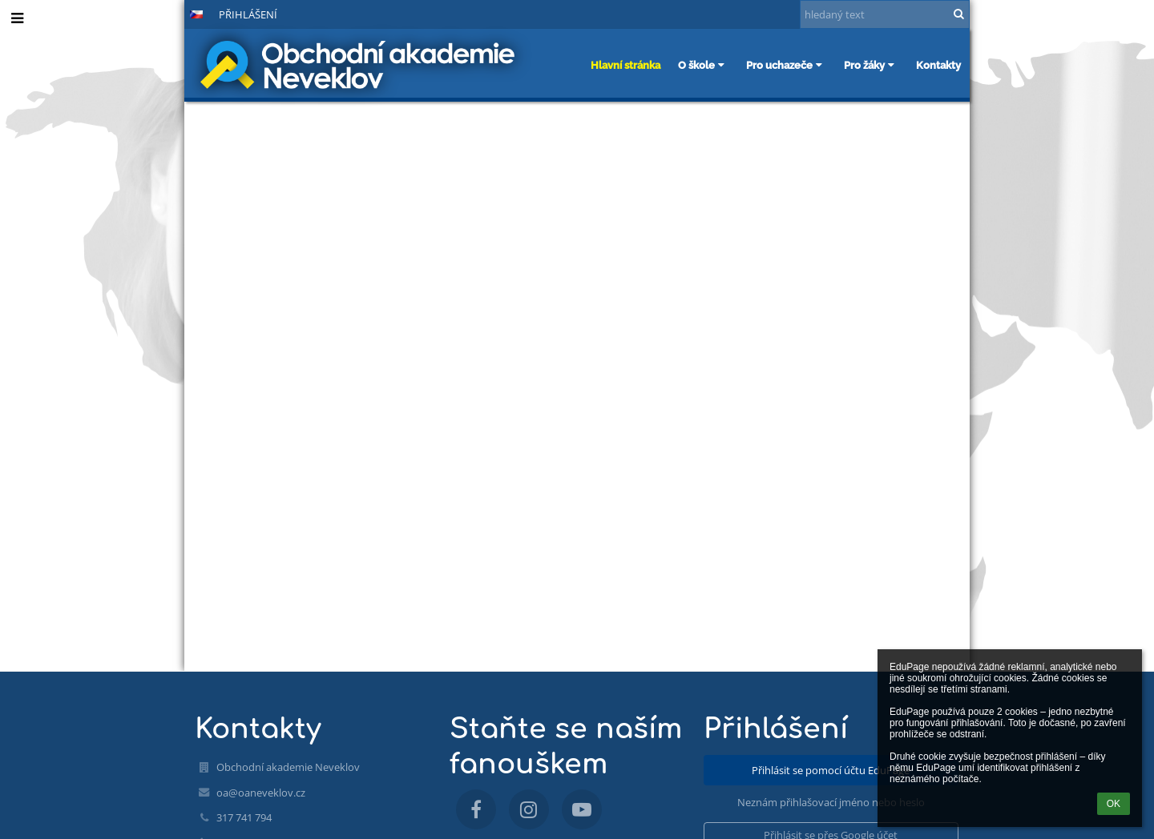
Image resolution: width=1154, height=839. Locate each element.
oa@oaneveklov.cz (260, 792)
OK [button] (1113, 803)
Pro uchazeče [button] (786, 64)
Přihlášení (248, 14)
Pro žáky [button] (871, 64)
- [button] (143, 13)
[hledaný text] (885, 14)
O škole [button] (703, 64)
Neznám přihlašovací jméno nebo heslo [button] (831, 802)
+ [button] (116, 13)
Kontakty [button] (938, 64)
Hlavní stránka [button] (625, 64)
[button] (196, 14)
